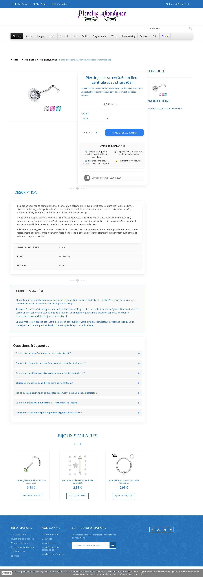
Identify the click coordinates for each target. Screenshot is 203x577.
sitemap (15, 555)
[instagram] (171, 529)
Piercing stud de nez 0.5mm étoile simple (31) (123, 481)
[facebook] (152, 529)
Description (71, 192)
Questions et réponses (22, 538)
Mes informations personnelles (50, 548)
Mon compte (51, 527)
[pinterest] (164, 529)
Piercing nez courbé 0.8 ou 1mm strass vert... (76, 481)
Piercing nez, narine (47, 60)
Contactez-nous (19, 534)
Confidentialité (18, 551)
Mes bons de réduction (53, 554)
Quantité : (133, 132)
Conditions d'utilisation (22, 547)
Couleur (131, 113)
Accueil (14, 60)
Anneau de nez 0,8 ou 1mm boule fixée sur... (169, 481)
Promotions (22, 111)
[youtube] (158, 529)
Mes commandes (50, 534)
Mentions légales (19, 543)
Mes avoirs (47, 538)
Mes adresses (48, 543)
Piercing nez (28, 60)
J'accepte (6, 573)
